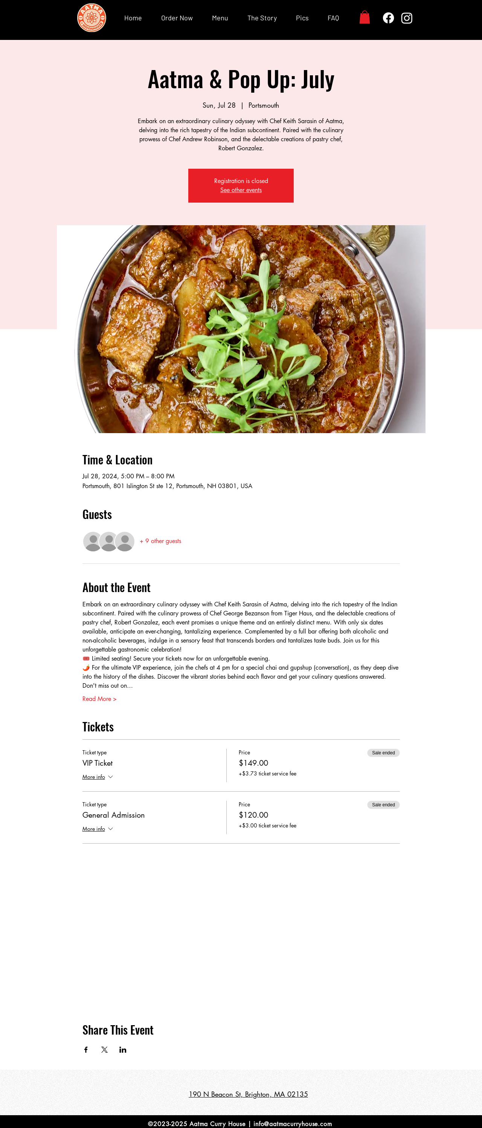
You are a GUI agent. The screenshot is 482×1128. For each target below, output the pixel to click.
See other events (241, 190)
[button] (364, 17)
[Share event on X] (104, 1050)
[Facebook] (388, 18)
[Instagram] (407, 18)
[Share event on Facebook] (86, 1050)
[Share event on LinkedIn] (123, 1050)
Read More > (99, 699)
